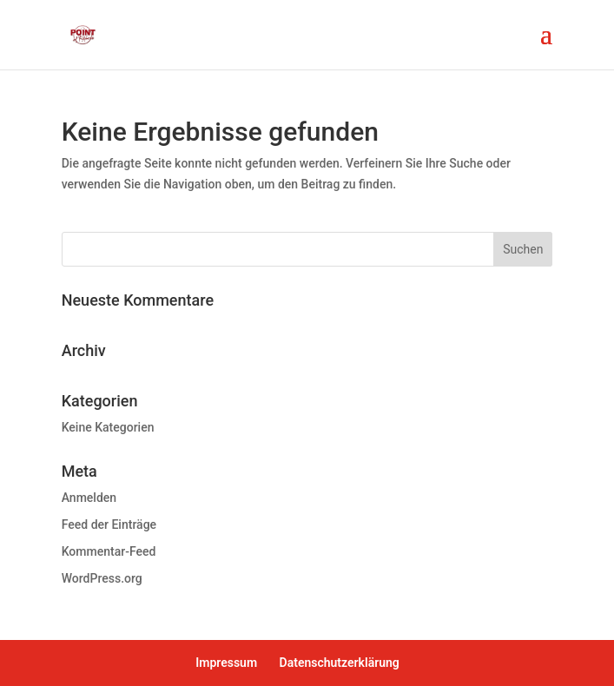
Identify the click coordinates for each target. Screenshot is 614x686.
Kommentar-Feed (109, 551)
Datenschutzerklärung (339, 663)
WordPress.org (102, 578)
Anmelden (89, 498)
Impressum (226, 663)
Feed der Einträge (109, 524)
